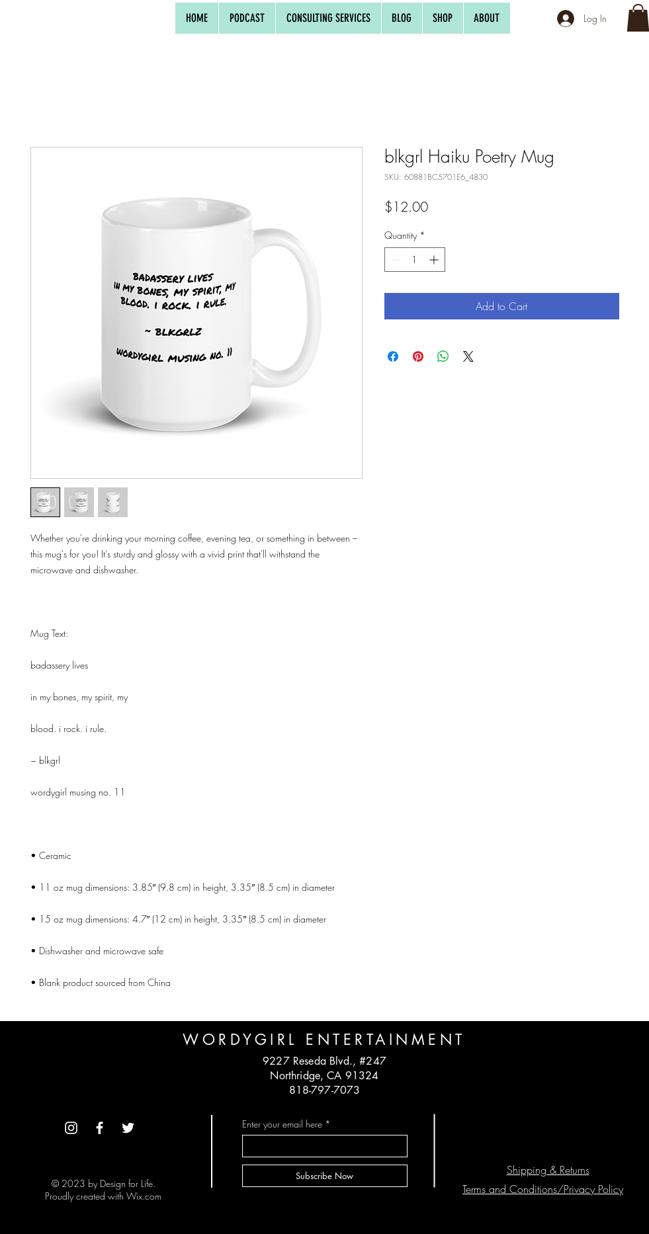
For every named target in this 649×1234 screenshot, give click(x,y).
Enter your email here (282, 1124)
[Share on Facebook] (393, 356)
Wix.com (143, 1196)
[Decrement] (394, 259)
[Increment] (435, 259)
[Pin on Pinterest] (418, 356)
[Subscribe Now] (325, 1176)
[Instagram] (71, 1128)
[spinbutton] (415, 259)
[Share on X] (468, 356)
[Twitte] (128, 1128)
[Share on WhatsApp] (443, 356)
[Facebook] (99, 1128)
